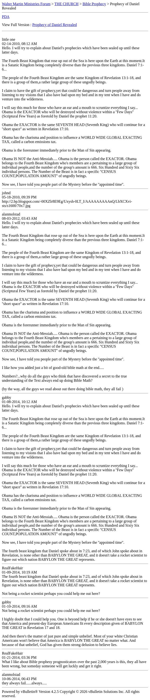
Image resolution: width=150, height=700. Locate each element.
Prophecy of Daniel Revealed (54, 25)
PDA (5, 17)
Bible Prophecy (94, 4)
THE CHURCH (66, 4)
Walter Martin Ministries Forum (26, 4)
